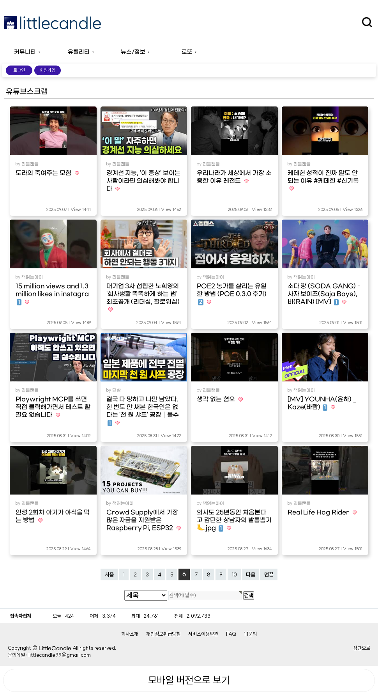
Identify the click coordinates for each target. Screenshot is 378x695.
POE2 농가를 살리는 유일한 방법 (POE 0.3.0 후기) (232, 294)
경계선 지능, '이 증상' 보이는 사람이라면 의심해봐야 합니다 (143, 181)
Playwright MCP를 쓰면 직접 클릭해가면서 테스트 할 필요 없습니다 (53, 407)
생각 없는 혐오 (217, 399)
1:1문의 (250, 634)
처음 (109, 574)
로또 (187, 52)
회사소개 (129, 634)
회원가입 (47, 70)
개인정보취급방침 (163, 634)
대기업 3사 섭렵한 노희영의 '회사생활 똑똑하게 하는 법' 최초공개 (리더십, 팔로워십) (143, 294)
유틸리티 (79, 52)
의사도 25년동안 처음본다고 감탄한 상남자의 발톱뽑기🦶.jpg (234, 520)
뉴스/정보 (133, 52)
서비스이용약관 (203, 634)
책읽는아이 (32, 277)
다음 (250, 574)
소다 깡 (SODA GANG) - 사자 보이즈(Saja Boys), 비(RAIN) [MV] (324, 294)
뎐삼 (116, 390)
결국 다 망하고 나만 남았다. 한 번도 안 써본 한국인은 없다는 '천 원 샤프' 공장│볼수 (142, 411)
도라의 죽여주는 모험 (44, 173)
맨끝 (269, 574)
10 (234, 574)
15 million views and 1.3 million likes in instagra (52, 294)
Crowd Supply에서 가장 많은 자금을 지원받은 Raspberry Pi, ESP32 (142, 520)
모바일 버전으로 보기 (189, 680)
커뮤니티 (25, 52)
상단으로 (361, 648)
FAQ (231, 634)
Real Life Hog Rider (319, 512)
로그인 (19, 70)
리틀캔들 (30, 164)
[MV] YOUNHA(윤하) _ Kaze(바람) (322, 403)
